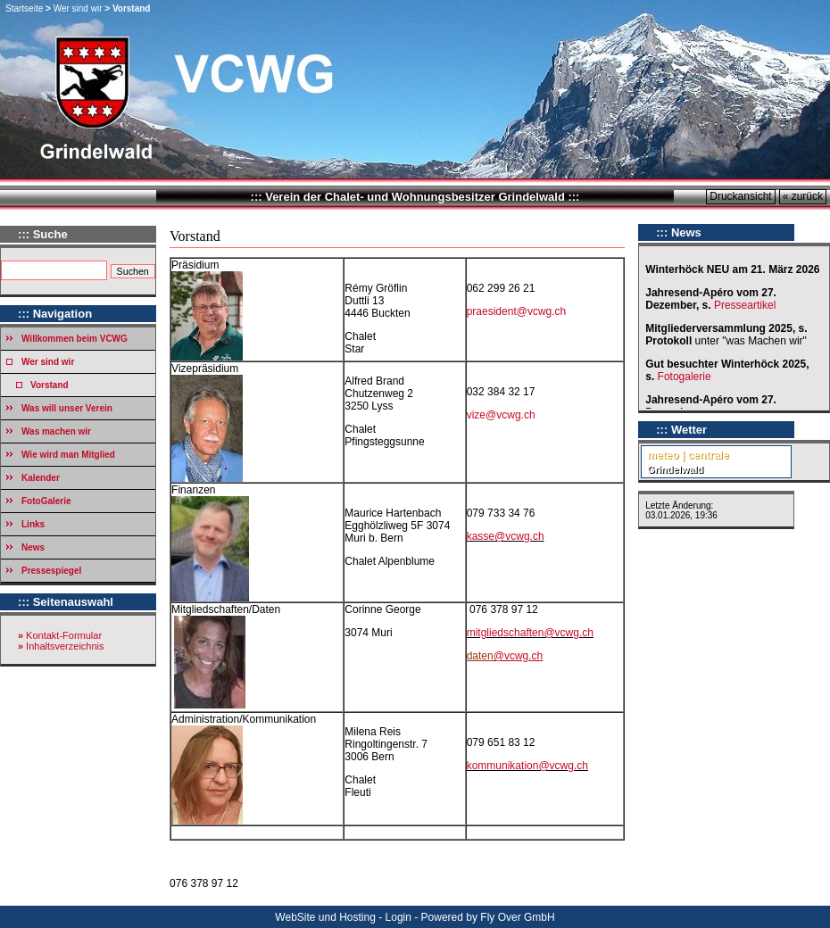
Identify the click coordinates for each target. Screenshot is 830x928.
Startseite (24, 8)
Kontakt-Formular (64, 635)
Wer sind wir (78, 8)
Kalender (40, 478)
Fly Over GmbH (517, 917)
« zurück (803, 196)
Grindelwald (675, 469)
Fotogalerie (684, 376)
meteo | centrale (687, 455)
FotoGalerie (46, 501)
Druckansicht (740, 196)
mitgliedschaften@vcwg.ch (530, 632)
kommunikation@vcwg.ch (527, 765)
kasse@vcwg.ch (505, 536)
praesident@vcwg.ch (517, 311)
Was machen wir (56, 431)
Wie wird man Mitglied (68, 455)
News (33, 547)
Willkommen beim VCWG (74, 339)
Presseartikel (746, 305)
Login (398, 917)
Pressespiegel (51, 571)
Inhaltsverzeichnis (65, 646)
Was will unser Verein (66, 408)
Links (33, 524)
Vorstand (49, 385)
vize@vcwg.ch (501, 415)
